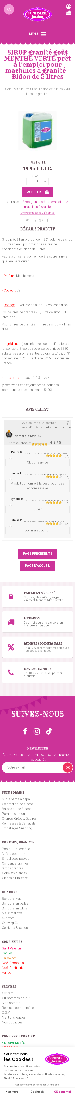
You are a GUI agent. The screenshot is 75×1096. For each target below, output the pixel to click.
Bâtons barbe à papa (17, 809)
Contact (7, 993)
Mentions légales (14, 1017)
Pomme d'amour (14, 814)
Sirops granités (12, 868)
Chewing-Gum (11, 923)
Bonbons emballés (15, 903)
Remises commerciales (18, 1008)
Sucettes (8, 918)
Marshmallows (12, 913)
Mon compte (11, 1003)
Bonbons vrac (12, 899)
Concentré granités (15, 863)
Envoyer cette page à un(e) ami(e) (37, 212)
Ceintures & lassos (15, 928)
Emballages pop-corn (17, 859)
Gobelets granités (14, 873)
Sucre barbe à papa (16, 799)
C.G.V (6, 1013)
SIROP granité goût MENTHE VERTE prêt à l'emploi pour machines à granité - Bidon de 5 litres (37, 64)
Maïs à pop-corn (13, 854)
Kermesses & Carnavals (18, 823)
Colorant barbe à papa (18, 804)
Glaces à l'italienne (15, 878)
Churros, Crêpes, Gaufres (19, 818)
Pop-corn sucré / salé (17, 849)
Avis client (37, 409)
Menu (37, 34)
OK (67, 767)
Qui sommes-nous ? (16, 998)
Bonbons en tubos (15, 908)
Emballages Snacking (17, 828)
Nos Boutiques (12, 1022)
